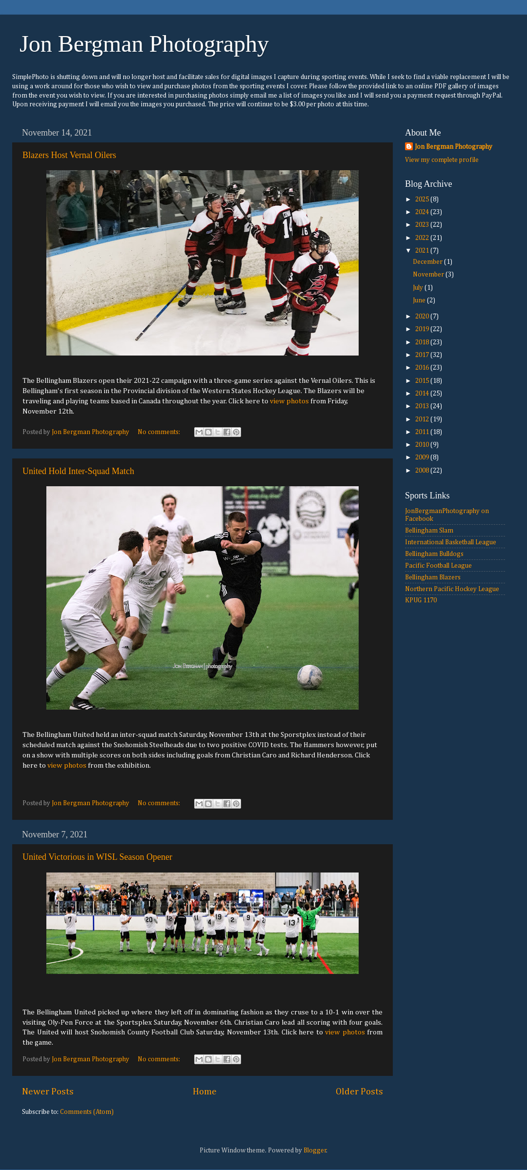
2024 (422, 212)
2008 (422, 470)
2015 (422, 380)
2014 (422, 393)
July (419, 287)
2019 (422, 329)
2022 (422, 238)
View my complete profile (442, 160)
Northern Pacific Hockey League (452, 589)
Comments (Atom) (87, 1112)
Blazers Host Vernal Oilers (69, 155)
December (428, 261)
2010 (422, 444)
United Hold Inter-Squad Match (78, 471)
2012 (422, 419)
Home (205, 1091)
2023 (422, 224)
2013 (422, 406)
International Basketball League (450, 542)
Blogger (315, 1150)
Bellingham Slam (429, 530)
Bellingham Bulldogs (434, 554)
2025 (422, 199)
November (429, 274)
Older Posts (359, 1091)
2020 (422, 316)
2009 (422, 457)
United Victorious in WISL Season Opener (97, 857)
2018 (422, 342)
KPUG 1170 (421, 600)
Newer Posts (48, 1091)
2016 (422, 367)
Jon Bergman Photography (144, 44)
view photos (289, 401)
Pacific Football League (438, 565)
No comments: (160, 432)
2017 (422, 355)
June (420, 300)
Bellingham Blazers (433, 577)
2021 (422, 250)
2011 (422, 432)
